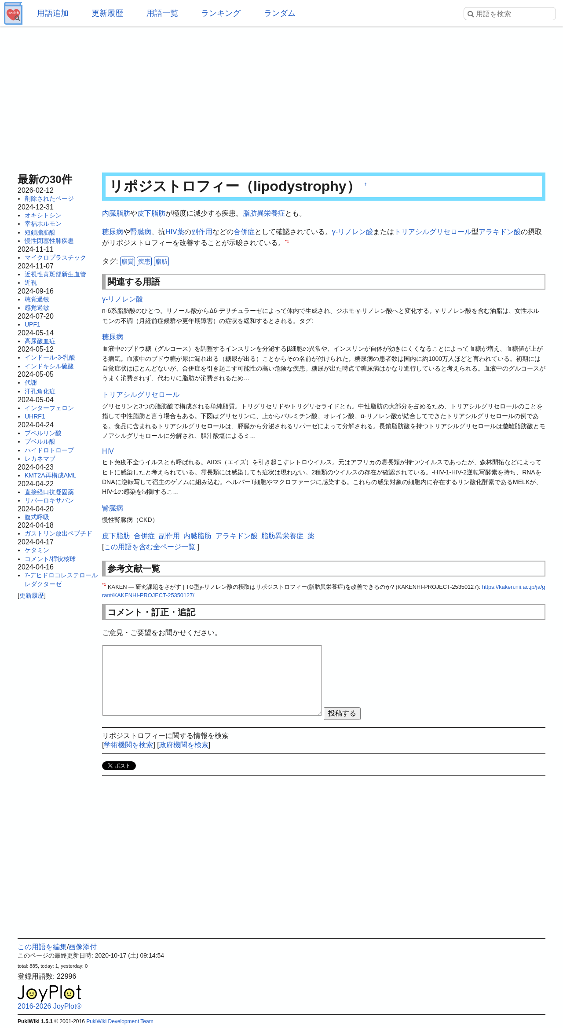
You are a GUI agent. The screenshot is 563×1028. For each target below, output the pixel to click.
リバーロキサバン (49, 500)
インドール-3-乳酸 (50, 357)
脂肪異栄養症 (264, 213)
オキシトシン (43, 215)
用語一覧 (162, 13)
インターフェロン (49, 407)
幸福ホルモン (43, 223)
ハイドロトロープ (49, 450)
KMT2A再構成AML (50, 475)
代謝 (31, 382)
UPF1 (32, 324)
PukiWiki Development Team (120, 1021)
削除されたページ (49, 198)
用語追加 (53, 13)
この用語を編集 (42, 947)
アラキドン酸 (500, 231)
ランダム (280, 13)
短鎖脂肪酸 (40, 232)
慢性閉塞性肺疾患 (49, 240)
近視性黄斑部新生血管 (55, 274)
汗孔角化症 (40, 391)
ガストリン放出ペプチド (58, 533)
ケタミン (37, 550)
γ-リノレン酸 (352, 231)
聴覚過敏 (37, 299)
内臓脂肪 (116, 213)
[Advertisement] (281, 96)
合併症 (244, 231)
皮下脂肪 (151, 213)
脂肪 (161, 261)
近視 (31, 282)
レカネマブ (40, 458)
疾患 (144, 261)
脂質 (127, 261)
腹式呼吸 (37, 517)
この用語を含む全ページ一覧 (149, 547)
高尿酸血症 (40, 341)
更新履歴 (107, 13)
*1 (287, 241)
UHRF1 (35, 416)
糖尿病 (112, 231)
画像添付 (83, 947)
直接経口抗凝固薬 (49, 492)
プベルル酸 (40, 441)
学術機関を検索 (128, 745)
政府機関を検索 (183, 745)
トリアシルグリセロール (433, 231)
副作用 (201, 231)
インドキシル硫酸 (49, 366)
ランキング (221, 13)
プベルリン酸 (43, 433)
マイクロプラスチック (55, 257)
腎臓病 (140, 231)
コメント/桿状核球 (50, 558)
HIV (171, 231)
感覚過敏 (37, 307)
